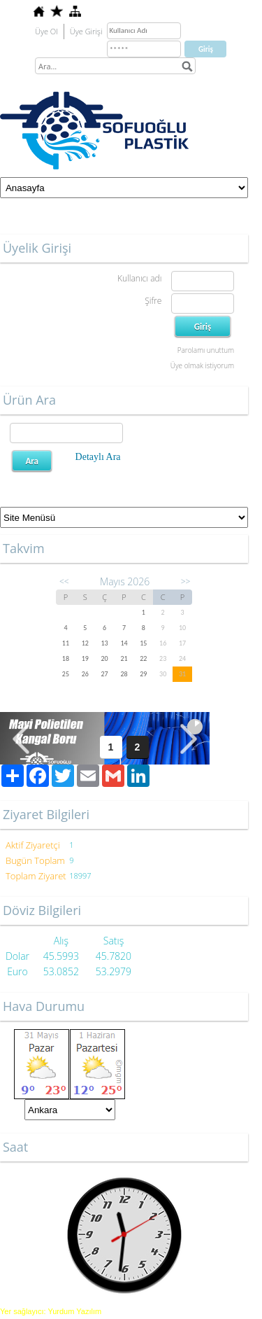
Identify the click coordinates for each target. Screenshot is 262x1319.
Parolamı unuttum (205, 350)
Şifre (153, 301)
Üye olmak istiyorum (202, 365)
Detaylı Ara (98, 457)
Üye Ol (46, 31)
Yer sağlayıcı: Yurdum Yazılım (50, 1311)
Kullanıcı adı (139, 278)
